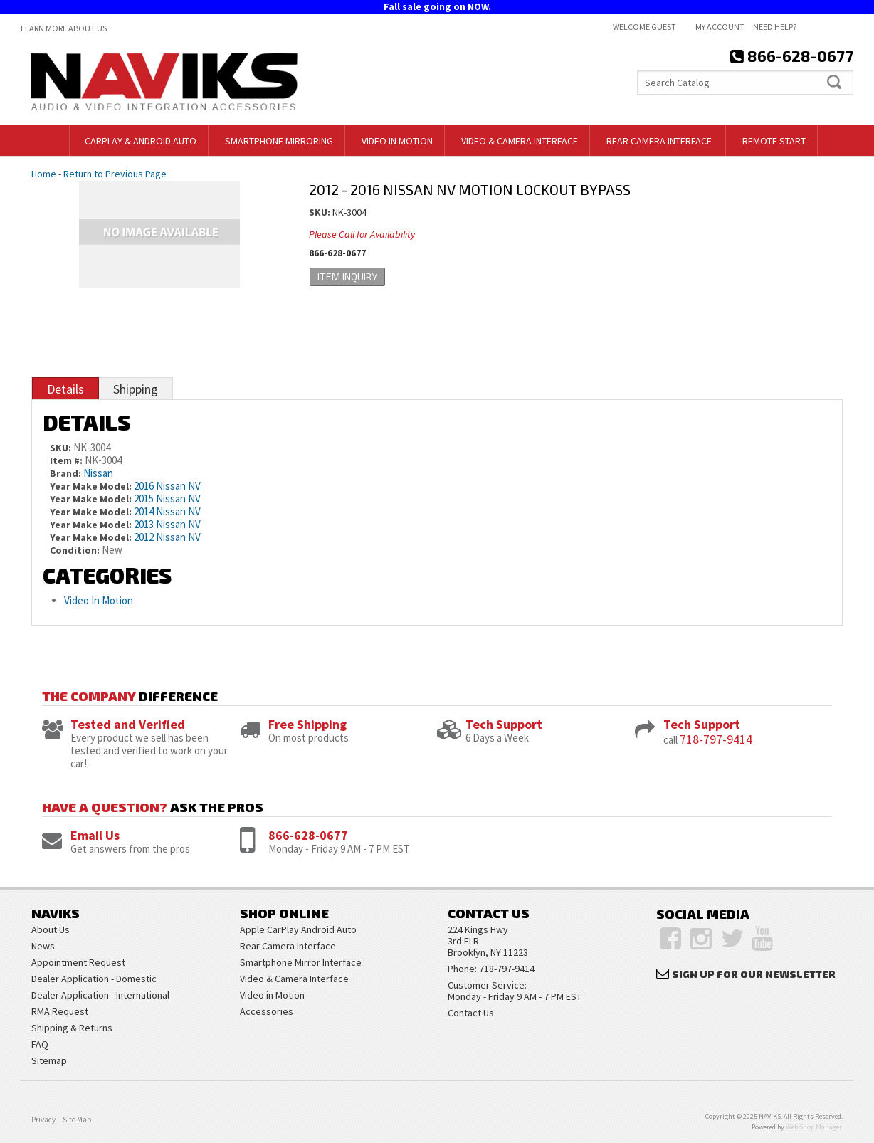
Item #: (67, 460)
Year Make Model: (91, 486)
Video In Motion (98, 600)
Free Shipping (307, 724)
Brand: (65, 473)
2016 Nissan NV (167, 486)
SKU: (320, 212)
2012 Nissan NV (167, 537)
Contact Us (471, 1012)
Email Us (95, 835)
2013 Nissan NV (167, 524)
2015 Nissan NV (167, 498)
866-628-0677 (308, 835)
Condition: (75, 550)
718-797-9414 (716, 739)
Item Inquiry (347, 276)
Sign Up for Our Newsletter (754, 974)
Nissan (98, 473)
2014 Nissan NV (167, 511)
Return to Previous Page (115, 173)
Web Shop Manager (813, 1127)
